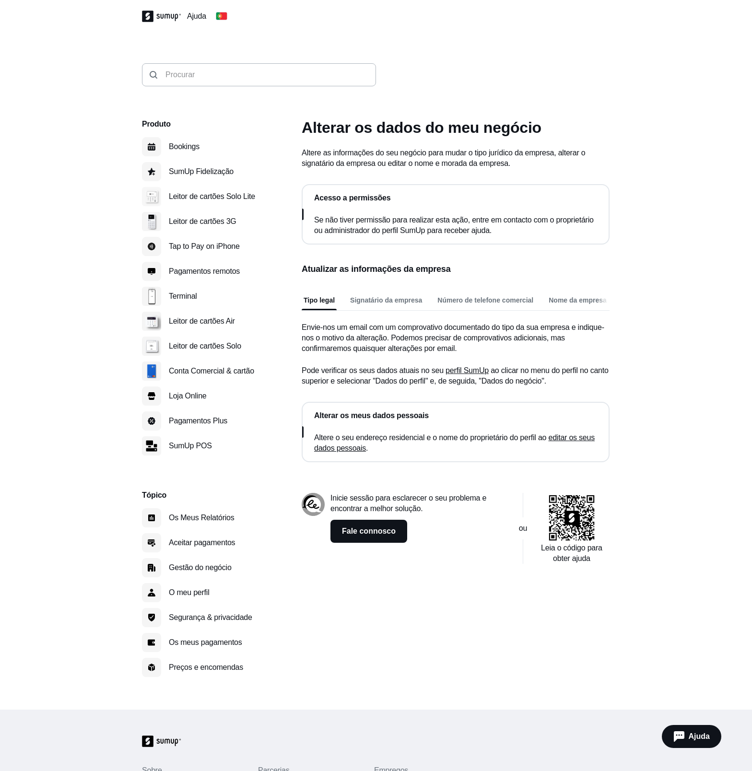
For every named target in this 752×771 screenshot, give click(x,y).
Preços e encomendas (206, 667)
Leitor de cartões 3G (202, 221)
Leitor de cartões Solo (205, 346)
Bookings (184, 146)
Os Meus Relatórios (202, 518)
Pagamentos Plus (198, 421)
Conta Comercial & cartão (211, 371)
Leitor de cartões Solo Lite (212, 196)
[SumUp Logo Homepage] (164, 16)
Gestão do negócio (200, 567)
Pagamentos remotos (204, 271)
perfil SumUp (467, 370)
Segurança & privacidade (210, 617)
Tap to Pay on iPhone (204, 246)
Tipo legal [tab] (319, 300)
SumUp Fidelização (201, 171)
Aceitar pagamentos (202, 542)
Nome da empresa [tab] (578, 300)
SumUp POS (190, 446)
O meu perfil (189, 592)
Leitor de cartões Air (202, 321)
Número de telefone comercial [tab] (485, 300)
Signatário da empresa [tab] (386, 300)
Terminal (183, 296)
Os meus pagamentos (205, 642)
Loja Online (188, 396)
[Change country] (221, 16)
